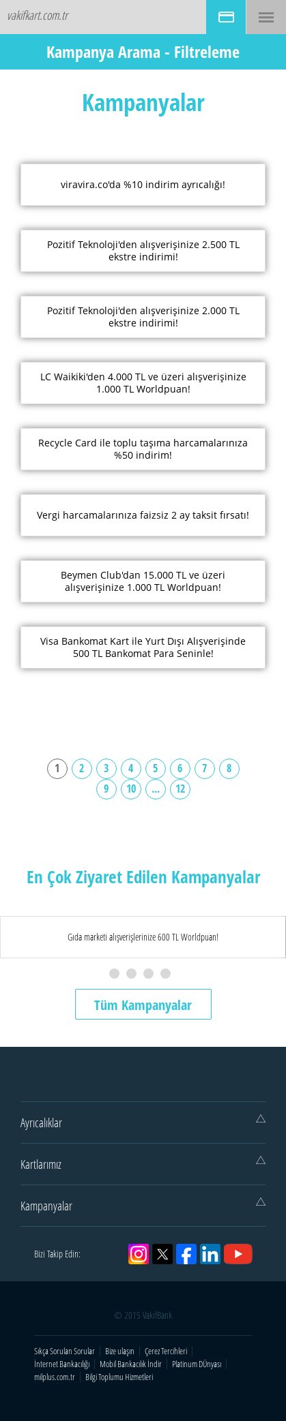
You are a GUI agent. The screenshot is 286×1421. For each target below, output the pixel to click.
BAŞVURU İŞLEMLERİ (226, 17)
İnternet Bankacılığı (61, 1364)
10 (131, 788)
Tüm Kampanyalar (143, 1005)
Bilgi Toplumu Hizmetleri (119, 1377)
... (156, 788)
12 (180, 788)
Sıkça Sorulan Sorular (64, 1351)
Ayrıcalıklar (143, 1122)
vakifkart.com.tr (37, 15)
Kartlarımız (143, 1164)
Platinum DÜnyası (196, 1364)
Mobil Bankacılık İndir (131, 1364)
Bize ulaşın (119, 1351)
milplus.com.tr (54, 1377)
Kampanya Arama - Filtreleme (143, 52)
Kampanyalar (143, 1205)
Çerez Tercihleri (166, 1351)
